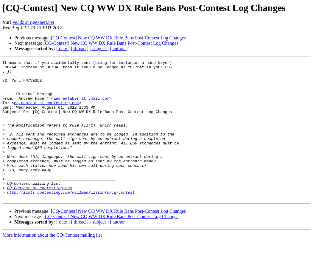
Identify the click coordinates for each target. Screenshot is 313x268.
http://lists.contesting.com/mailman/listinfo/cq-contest (71, 219)
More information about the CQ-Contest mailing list (52, 262)
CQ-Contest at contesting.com (39, 213)
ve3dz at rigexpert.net (33, 22)
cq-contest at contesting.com (46, 111)
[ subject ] (99, 48)
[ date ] (63, 48)
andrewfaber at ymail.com (81, 106)
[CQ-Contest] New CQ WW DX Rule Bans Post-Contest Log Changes (118, 37)
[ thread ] (79, 48)
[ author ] (119, 48)
